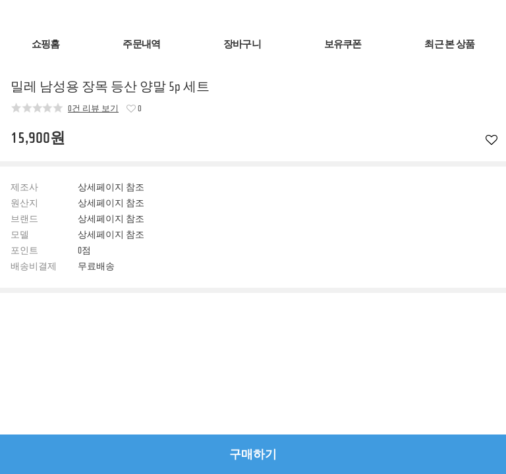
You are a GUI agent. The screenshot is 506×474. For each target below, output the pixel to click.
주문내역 (141, 44)
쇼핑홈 (46, 44)
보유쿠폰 (343, 44)
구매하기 (253, 454)
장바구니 (242, 44)
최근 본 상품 (449, 44)
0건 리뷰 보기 (93, 108)
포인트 (24, 251)
